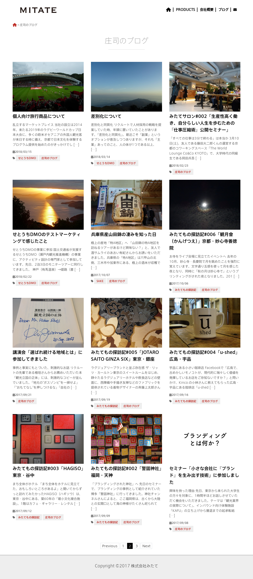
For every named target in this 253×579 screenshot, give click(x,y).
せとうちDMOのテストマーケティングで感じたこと (47, 237)
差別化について (106, 116)
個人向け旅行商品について (39, 116)
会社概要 (206, 9)
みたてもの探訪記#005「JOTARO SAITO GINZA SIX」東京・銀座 (125, 355)
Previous (109, 545)
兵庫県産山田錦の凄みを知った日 (123, 234)
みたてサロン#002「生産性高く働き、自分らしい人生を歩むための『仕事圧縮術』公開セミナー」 (203, 123)
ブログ (223, 9)
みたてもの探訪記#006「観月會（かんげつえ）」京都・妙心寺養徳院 (203, 241)
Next (146, 545)
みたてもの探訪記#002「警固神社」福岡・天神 (126, 471)
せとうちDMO (27, 158)
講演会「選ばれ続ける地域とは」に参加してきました (47, 355)
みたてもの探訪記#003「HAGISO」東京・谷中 (48, 471)
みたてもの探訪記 (185, 290)
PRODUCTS (185, 9)
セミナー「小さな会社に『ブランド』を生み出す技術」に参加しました (204, 475)
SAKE (100, 281)
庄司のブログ (49, 158)
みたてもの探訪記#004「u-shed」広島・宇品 (204, 355)
